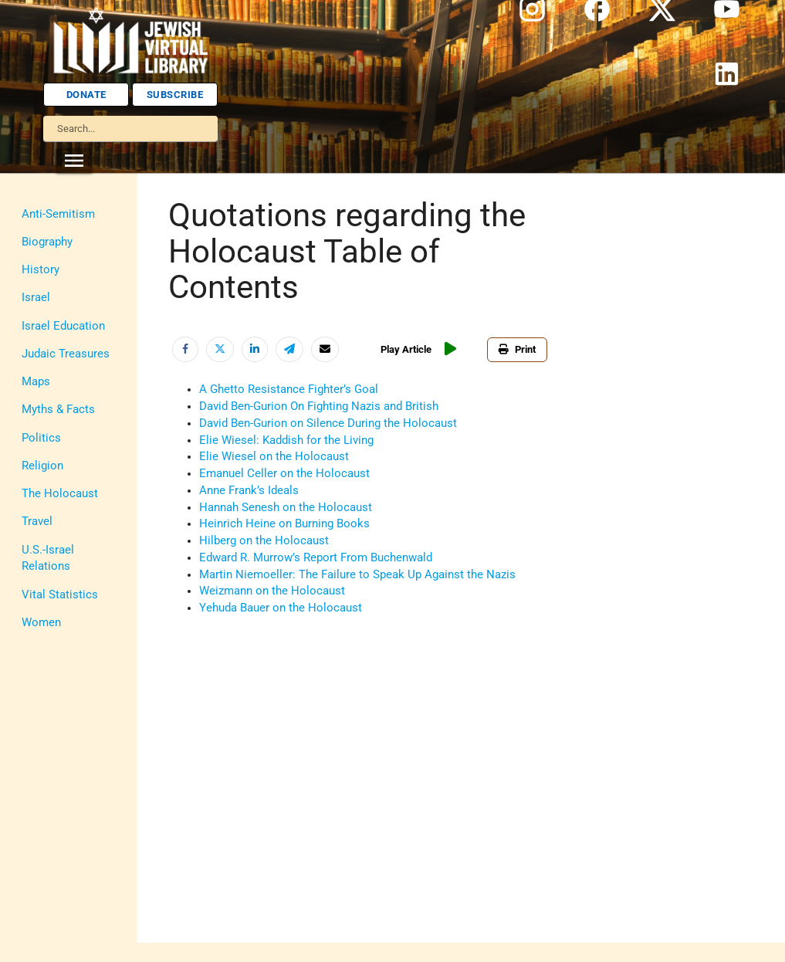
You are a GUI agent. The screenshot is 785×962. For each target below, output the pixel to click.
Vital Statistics (60, 594)
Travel (37, 521)
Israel (36, 297)
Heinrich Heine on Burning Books (284, 523)
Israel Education (63, 326)
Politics (41, 438)
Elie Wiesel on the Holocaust (274, 456)
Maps (36, 381)
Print (520, 349)
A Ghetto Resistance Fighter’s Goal (288, 389)
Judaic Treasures (66, 354)
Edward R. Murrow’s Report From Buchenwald (315, 557)
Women (41, 622)
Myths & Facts (58, 409)
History (40, 269)
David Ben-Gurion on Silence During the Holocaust (328, 423)
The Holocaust (60, 493)
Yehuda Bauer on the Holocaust (280, 608)
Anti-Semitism (58, 214)
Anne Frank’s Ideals (249, 490)
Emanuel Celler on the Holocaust (284, 473)
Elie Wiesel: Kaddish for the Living (286, 440)
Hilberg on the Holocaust (264, 540)
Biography (47, 242)
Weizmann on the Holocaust (272, 591)
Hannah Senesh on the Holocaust (285, 507)
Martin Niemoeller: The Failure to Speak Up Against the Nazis (357, 574)
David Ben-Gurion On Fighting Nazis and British (318, 406)
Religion (42, 466)
